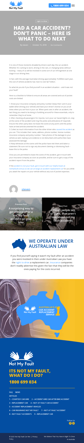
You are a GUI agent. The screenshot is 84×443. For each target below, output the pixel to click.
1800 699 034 (61, 5)
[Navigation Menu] (73, 5)
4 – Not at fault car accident (45, 403)
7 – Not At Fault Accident (53, 410)
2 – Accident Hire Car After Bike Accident (50, 399)
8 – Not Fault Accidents (20, 414)
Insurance (55, 262)
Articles (13, 396)
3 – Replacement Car (18, 403)
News (17, 392)
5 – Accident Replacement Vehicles (25, 406)
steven (25, 45)
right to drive (42, 21)
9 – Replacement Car (43, 414)
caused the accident (64, 129)
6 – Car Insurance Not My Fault (24, 410)
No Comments (56, 45)
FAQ (11, 392)
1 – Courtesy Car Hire (19, 399)
